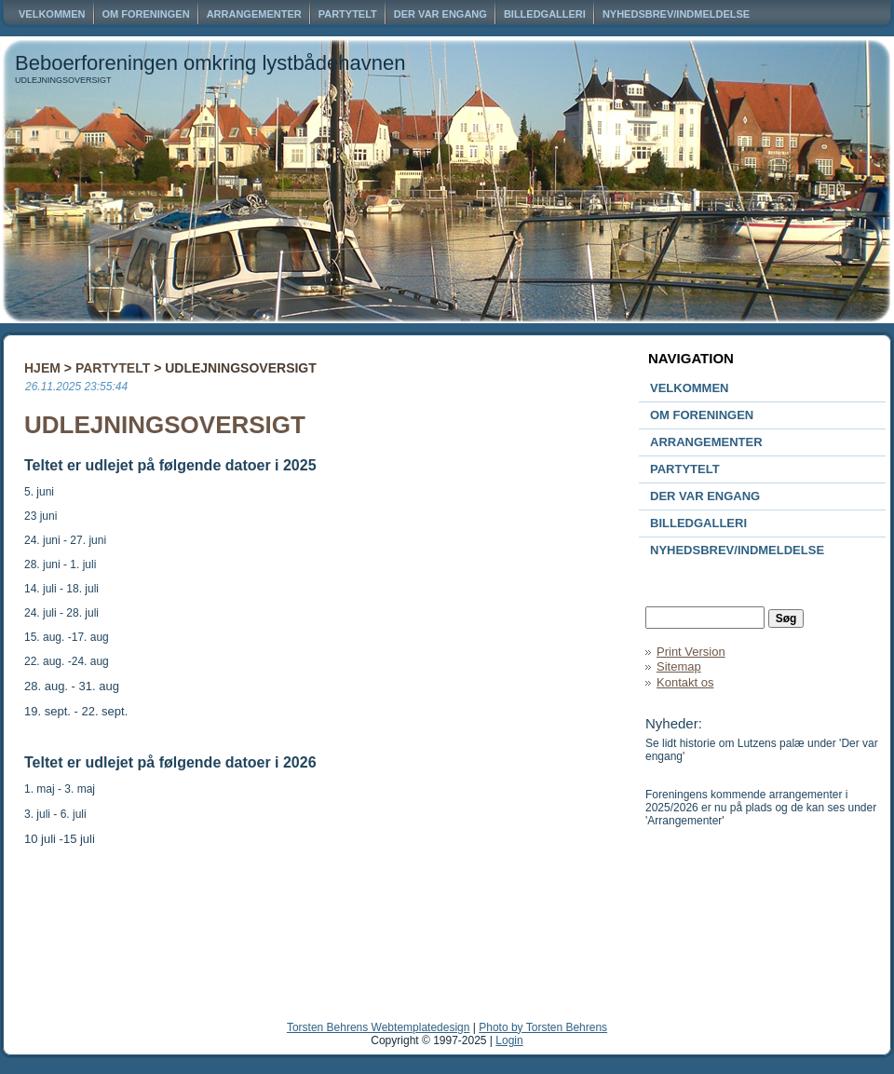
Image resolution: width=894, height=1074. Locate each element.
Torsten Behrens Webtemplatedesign (378, 1027)
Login (508, 1040)
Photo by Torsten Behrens (543, 1027)
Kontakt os (685, 682)
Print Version (691, 652)
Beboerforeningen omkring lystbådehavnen (210, 63)
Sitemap (679, 666)
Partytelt (112, 367)
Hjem (42, 367)
